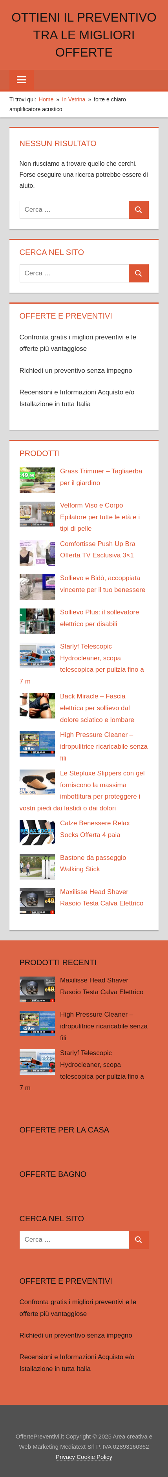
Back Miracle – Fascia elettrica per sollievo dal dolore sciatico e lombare (97, 708)
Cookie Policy (93, 1456)
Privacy (65, 1456)
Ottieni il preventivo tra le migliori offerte (84, 35)
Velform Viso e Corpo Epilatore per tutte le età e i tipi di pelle (100, 517)
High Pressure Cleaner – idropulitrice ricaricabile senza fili (104, 746)
